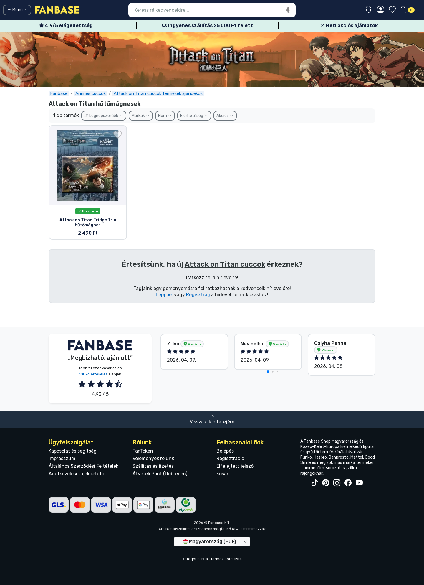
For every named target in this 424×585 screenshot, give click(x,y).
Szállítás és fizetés (153, 466)
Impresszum (62, 458)
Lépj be (164, 294)
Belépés (225, 451)
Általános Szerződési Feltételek (83, 466)
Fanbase (58, 93)
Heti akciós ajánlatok (349, 25)
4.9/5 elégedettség (66, 25)
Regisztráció (230, 458)
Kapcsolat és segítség (73, 451)
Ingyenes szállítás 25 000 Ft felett (207, 25)
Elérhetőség (194, 115)
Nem (165, 115)
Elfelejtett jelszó (235, 466)
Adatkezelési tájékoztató (76, 474)
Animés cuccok (90, 93)
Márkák (141, 115)
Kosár (222, 474)
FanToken (142, 451)
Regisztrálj (198, 294)
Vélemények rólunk (153, 458)
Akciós (225, 115)
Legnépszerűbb (103, 115)
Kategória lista (195, 559)
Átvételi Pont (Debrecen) (159, 474)
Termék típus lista (226, 559)
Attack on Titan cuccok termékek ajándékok (158, 93)
